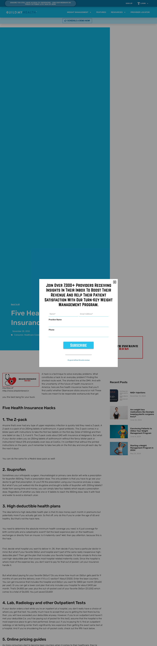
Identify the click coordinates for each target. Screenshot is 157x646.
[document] (78, 323)
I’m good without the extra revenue (79, 360)
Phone (51, 330)
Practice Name (55, 320)
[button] (114, 282)
